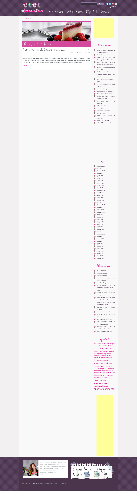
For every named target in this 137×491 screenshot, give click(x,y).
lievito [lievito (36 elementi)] (102, 366)
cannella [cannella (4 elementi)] (99, 353)
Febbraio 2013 (100, 229)
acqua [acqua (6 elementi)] (96, 343)
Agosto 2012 (99, 243)
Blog (88, 11)
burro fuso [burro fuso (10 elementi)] (108, 349)
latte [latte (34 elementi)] (108, 363)
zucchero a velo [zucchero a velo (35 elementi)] (101, 383)
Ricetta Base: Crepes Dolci (103, 120)
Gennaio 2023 (100, 168)
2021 (27, 19)
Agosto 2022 (99, 176)
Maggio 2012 (99, 251)
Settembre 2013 (100, 212)
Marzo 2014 (99, 197)
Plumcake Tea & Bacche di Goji (104, 91)
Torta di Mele (99, 108)
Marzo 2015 (99, 188)
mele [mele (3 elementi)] (107, 368)
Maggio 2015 (99, 185)
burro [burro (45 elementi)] (101, 348)
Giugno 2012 (99, 248)
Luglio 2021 (99, 180)
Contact (105, 11)
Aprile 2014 (99, 195)
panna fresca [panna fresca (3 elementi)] (100, 372)
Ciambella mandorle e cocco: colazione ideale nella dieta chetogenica (105, 74)
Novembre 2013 (100, 207)
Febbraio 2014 (100, 200)
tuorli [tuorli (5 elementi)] (109, 377)
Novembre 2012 (100, 236)
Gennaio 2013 (100, 231)
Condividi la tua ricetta (83, 52)
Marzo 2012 (99, 256)
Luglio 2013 (99, 217)
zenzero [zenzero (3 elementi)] (104, 380)
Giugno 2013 (99, 219)
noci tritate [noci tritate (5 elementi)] (102, 370)
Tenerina (103, 270)
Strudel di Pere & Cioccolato (104, 94)
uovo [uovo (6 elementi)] (101, 380)
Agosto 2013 (99, 214)
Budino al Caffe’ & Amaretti (103, 123)
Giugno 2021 (99, 183)
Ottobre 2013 (100, 210)
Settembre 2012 (100, 241)
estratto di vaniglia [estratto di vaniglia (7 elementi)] (106, 357)
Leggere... (26, 65)
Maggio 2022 (99, 178)
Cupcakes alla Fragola (102, 89)
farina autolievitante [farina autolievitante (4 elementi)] (105, 360)
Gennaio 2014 (100, 202)
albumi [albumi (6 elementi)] (100, 343)
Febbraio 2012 (100, 258)
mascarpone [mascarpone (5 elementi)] (101, 368)
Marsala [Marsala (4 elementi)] (96, 368)
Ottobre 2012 (100, 239)
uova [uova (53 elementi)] (96, 380)
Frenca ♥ (42, 474)
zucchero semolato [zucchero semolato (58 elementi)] (104, 389)
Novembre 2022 (100, 173)
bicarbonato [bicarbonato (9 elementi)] (105, 346)
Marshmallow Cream (107, 312)
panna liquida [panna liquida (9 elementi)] (107, 372)
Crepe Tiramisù (100, 113)
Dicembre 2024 (100, 166)
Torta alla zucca (108, 329)
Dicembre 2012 (100, 234)
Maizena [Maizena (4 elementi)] (111, 366)
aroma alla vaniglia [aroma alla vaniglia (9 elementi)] (108, 343)
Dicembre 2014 (100, 190)
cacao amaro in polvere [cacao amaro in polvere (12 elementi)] (105, 351)
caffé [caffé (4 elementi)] (95, 353)
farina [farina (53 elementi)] (97, 360)
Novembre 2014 (100, 193)
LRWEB (35, 483)
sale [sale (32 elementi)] (105, 375)
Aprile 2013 (99, 224)
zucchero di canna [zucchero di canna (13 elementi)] (101, 386)
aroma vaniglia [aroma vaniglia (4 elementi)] (97, 346)
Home (50, 11)
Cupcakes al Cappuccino (103, 111)
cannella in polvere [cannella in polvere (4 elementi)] (106, 353)
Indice (70, 11)
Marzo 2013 (99, 227)
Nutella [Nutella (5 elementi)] (107, 370)
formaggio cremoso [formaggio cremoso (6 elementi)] (99, 363)
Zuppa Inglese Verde (102, 304)
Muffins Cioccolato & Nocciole (104, 106)
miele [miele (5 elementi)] (109, 368)
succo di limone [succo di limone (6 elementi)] (103, 377)
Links (95, 11)
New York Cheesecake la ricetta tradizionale (44, 49)
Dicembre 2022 (100, 171)
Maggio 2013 (99, 222)
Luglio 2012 (99, 246)
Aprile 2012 (99, 253)
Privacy (64, 483)
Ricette (79, 11)
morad (98, 314)
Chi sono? (60, 11)
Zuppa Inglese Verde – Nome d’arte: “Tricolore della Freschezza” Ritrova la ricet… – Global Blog (105, 300)
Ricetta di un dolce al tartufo (104, 55)
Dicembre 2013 (100, 205)
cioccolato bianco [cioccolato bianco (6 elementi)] (99, 355)
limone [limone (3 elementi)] (107, 366)
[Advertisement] (104, 28)
